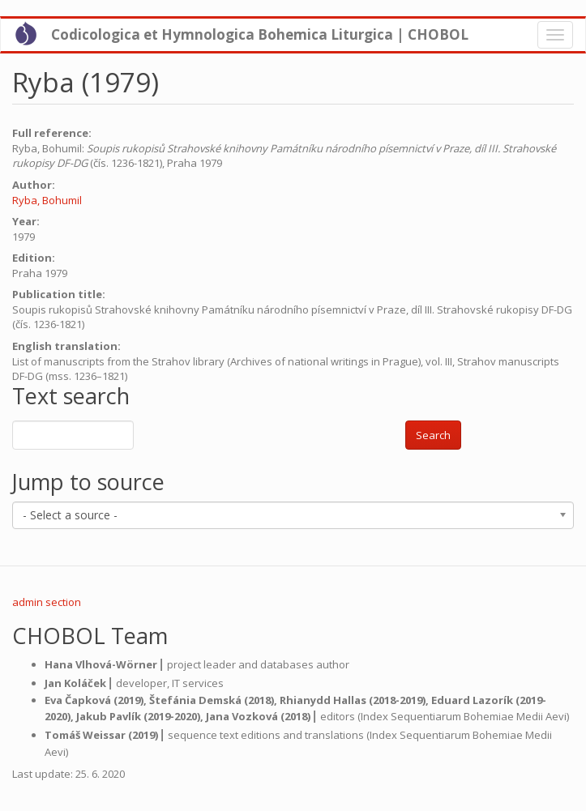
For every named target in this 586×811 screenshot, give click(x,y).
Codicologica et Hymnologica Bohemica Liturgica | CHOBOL (259, 34)
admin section (46, 602)
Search (433, 435)
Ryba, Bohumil (47, 200)
